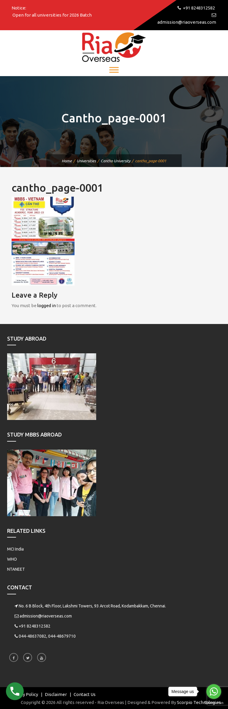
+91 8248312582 (34, 626)
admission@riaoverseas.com (46, 616)
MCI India (15, 549)
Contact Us (85, 694)
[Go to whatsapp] (213, 691)
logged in (46, 305)
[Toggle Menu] (114, 70)
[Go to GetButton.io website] (213, 703)
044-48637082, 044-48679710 (47, 636)
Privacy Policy (24, 694)
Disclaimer (56, 694)
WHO (12, 559)
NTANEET (16, 569)
